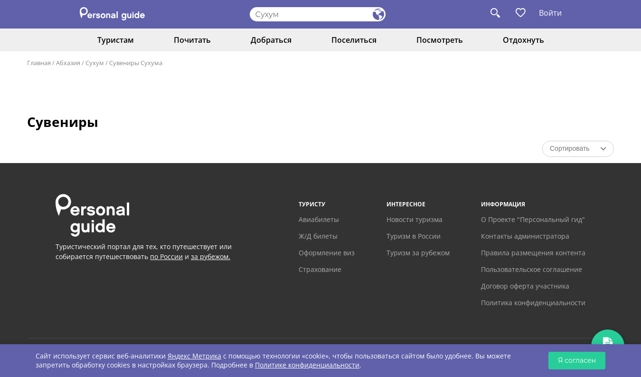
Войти (550, 13)
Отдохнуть (523, 40)
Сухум (94, 62)
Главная (39, 62)
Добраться (271, 40)
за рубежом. (210, 256)
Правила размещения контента (533, 252)
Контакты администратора (525, 236)
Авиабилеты (319, 219)
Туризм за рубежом (418, 252)
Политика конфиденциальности (533, 302)
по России (166, 256)
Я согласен (577, 360)
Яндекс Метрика (194, 355)
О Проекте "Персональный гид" (533, 219)
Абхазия (68, 62)
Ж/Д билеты (318, 236)
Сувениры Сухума (135, 62)
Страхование (320, 269)
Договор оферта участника (525, 285)
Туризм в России (413, 236)
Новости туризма (414, 219)
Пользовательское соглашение (531, 269)
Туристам (115, 40)
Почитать (192, 40)
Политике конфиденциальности (307, 364)
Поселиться (354, 40)
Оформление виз (327, 252)
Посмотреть (439, 40)
